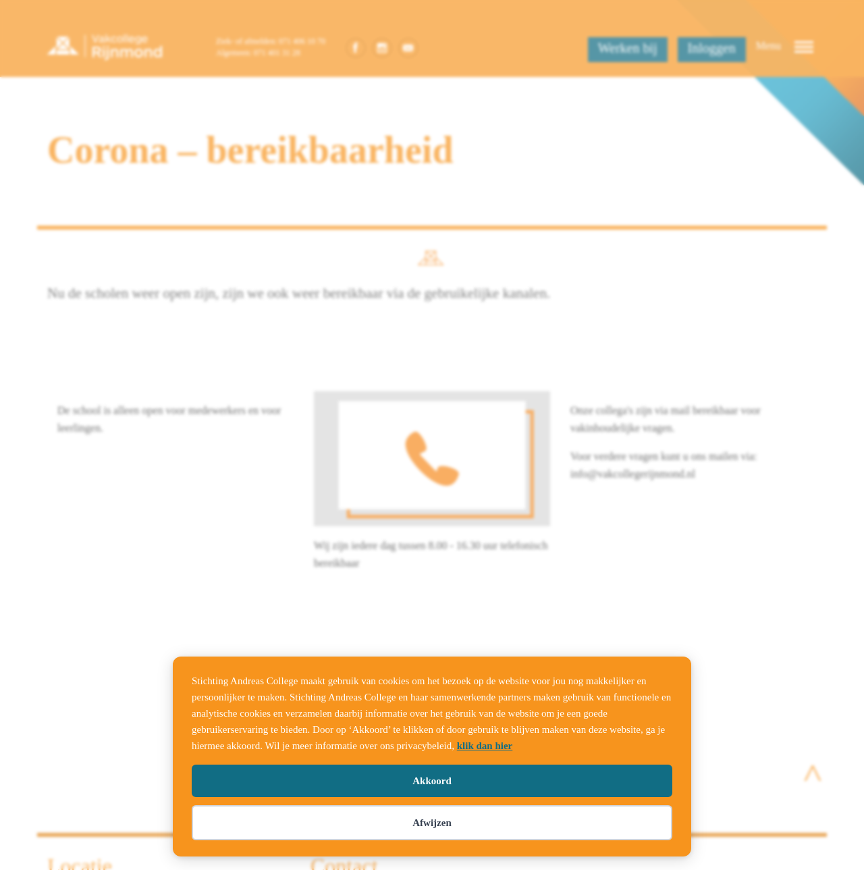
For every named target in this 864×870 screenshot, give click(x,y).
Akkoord (432, 780)
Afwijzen (431, 822)
